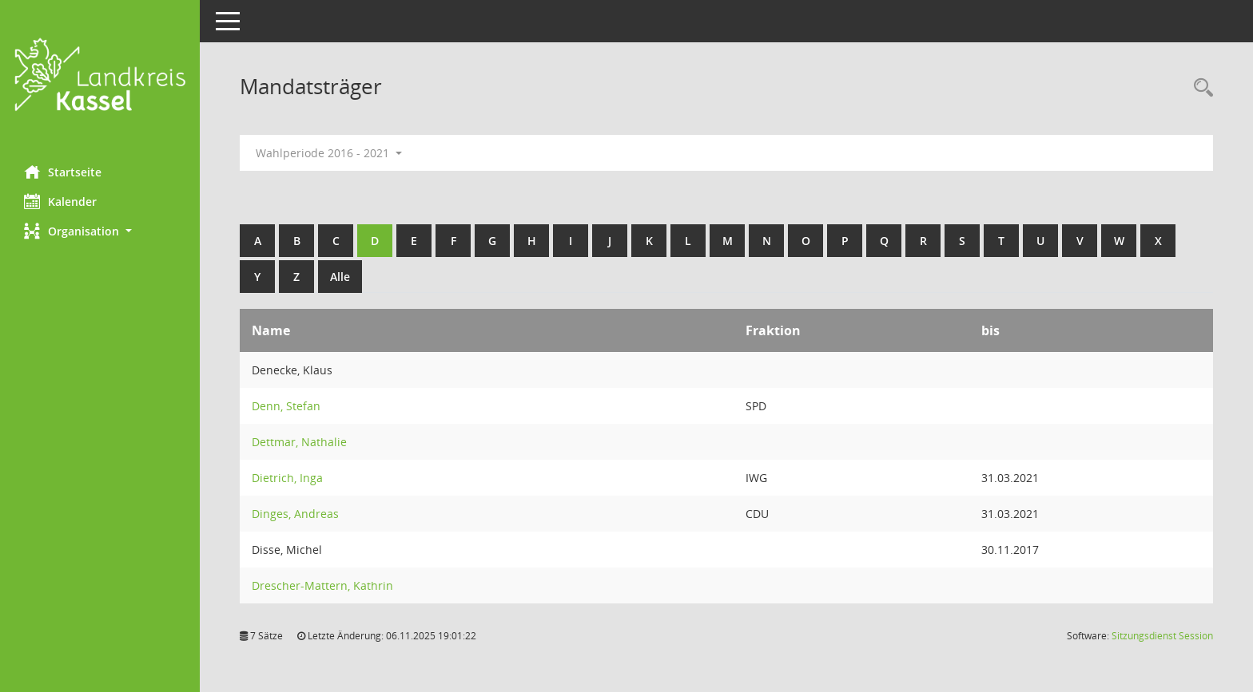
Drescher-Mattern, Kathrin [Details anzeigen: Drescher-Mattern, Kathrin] (322, 585)
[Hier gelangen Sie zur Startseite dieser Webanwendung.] (100, 76)
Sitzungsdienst (1162, 636)
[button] (100, 231)
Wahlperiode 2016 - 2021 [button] (329, 152)
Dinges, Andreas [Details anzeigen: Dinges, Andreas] (295, 513)
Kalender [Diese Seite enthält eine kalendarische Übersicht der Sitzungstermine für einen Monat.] (60, 201)
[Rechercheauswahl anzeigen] (1199, 88)
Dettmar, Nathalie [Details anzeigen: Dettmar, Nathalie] (299, 441)
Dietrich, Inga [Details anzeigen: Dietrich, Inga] (287, 477)
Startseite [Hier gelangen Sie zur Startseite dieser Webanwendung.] (62, 172)
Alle (340, 276)
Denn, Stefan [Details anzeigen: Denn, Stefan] (286, 405)
